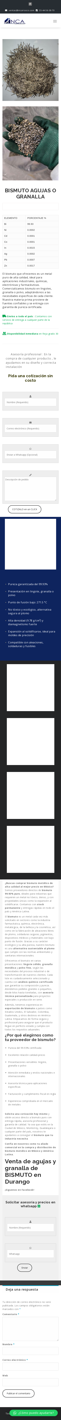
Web (5, 1375)
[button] (33, 1413)
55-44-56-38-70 (45, 10)
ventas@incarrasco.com (19, 10)
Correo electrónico (15, 1359)
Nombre (8, 1344)
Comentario (10, 1314)
